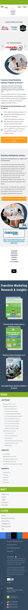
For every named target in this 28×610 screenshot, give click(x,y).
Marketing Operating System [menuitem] (10, 406)
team (3, 497)
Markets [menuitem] (5, 469)
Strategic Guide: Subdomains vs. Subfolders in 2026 (14, 325)
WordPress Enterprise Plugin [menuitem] (12, 428)
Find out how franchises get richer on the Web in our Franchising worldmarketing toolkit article (14, 241)
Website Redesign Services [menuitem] (9, 456)
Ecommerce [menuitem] (6, 482)
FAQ (2, 529)
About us (5, 494)
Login (26, 2)
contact (5, 502)
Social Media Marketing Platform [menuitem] (13, 413)
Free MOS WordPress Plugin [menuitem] (11, 426)
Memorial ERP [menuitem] (8, 445)
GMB (3, 535)
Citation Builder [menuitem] (6, 454)
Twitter (14, 535)
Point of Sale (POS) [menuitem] (9, 433)
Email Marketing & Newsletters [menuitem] (12, 421)
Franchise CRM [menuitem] (8, 438)
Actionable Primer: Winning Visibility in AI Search (14, 387)
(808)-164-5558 (12, 607)
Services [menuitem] (5, 450)
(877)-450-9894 (12, 602)
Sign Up (21, 1)
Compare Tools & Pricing (13, 12)
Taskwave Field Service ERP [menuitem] (11, 443)
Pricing (4, 505)
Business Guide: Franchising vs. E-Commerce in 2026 (14, 356)
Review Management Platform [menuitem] (12, 418)
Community (6, 524)
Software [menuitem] (5, 400)
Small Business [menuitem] (6, 472)
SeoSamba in (10, 556)
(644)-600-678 (12, 604)
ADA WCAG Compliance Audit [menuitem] (10, 459)
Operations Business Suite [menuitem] (9, 431)
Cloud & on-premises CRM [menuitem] (11, 435)
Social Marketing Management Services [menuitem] (12, 464)
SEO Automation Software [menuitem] (11, 411)
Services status (8, 518)
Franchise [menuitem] (5, 475)
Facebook (8, 535)
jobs (3, 500)
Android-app (17, 597)
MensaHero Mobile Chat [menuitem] (11, 409)
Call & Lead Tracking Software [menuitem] (12, 423)
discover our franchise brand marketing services (14, 140)
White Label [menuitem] (6, 477)
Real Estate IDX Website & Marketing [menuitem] (14, 440)
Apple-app (18, 597)
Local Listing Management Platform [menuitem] (13, 416)
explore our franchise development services (14, 198)
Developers (6, 526)
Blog (3, 516)
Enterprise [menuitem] (5, 480)
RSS (25, 535)
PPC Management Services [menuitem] (9, 461)
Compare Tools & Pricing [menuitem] (9, 404)
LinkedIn (19, 535)
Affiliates (5, 521)
